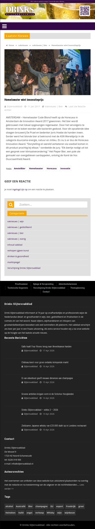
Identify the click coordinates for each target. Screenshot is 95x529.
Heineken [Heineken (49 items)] (10, 512)
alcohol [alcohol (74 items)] (9, 506)
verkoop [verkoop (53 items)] (39, 512)
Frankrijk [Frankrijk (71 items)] (71, 506)
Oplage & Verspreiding (43, 284)
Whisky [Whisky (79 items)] (50, 512)
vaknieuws (23, 45)
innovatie (65, 168)
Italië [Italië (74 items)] (21, 512)
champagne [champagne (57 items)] (42, 506)
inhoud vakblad (14, 244)
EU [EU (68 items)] (52, 506)
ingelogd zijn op (19, 189)
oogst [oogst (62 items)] (29, 512)
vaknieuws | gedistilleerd (19, 227)
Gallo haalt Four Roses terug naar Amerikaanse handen (46, 346)
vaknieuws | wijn (15, 221)
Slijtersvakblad (15, 106)
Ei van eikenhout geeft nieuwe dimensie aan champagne (47, 378)
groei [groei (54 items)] (81, 506)
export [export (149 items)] (59, 506)
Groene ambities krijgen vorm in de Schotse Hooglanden (47, 394)
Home (10, 45)
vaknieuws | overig (16, 238)
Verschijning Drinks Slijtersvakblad (23, 268)
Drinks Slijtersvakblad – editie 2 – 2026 (39, 409)
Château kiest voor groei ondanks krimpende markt (44, 362)
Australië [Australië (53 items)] (20, 506)
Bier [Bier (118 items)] (30, 506)
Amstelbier (19, 168)
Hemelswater (36, 168)
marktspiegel (13, 262)
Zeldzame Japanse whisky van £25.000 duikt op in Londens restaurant (53, 425)
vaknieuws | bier (39, 45)
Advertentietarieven (68, 284)
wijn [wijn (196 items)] (59, 512)
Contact (46, 292)
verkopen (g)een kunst (18, 250)
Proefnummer (21, 284)
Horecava (52, 168)
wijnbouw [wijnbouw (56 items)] (70, 512)
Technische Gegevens (18, 288)
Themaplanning (77, 288)
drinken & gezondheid (18, 256)
